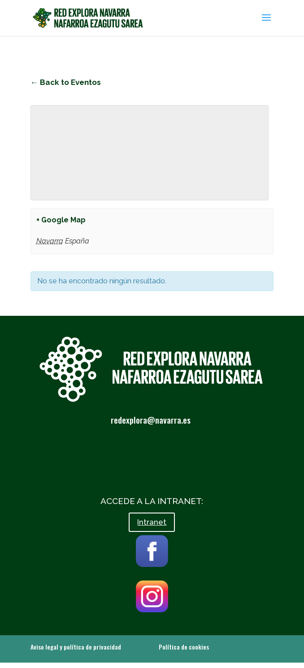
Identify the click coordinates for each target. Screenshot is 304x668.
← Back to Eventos (65, 82)
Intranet (151, 522)
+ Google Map (61, 220)
